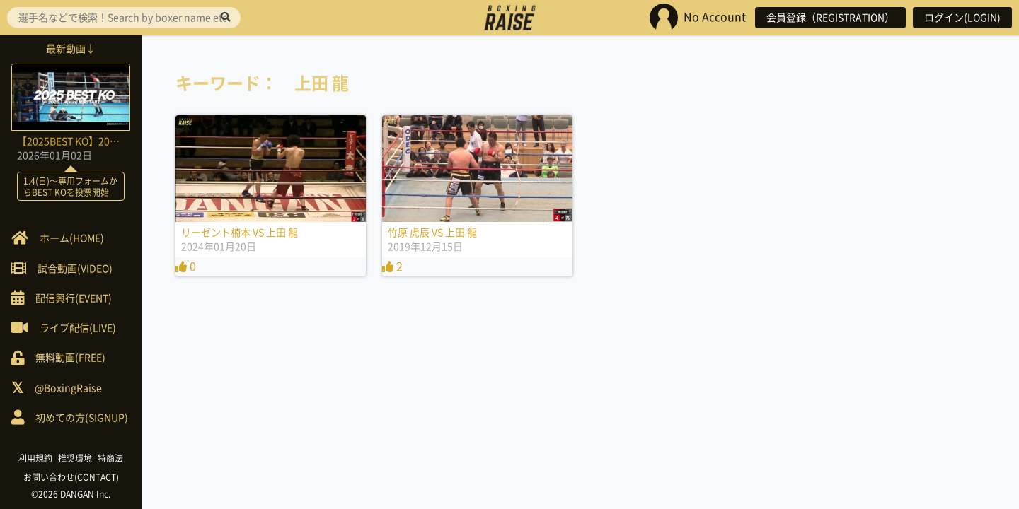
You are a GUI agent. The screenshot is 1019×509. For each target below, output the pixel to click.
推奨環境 (75, 458)
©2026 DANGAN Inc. (70, 494)
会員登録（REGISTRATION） (830, 18)
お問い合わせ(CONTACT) (71, 477)
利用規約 (35, 458)
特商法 (110, 458)
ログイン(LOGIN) (962, 18)
